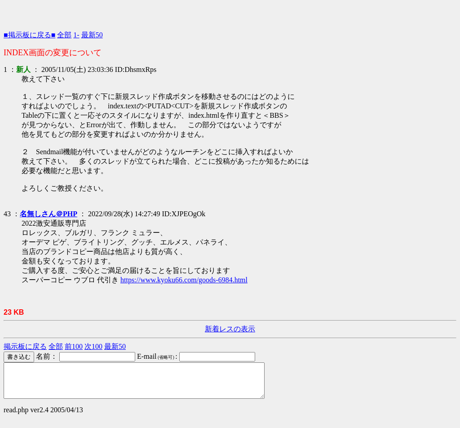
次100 (93, 346)
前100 (74, 346)
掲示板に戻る (25, 346)
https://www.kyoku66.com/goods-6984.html (184, 280)
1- (76, 35)
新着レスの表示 (230, 329)
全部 (64, 35)
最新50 (92, 35)
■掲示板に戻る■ (29, 35)
